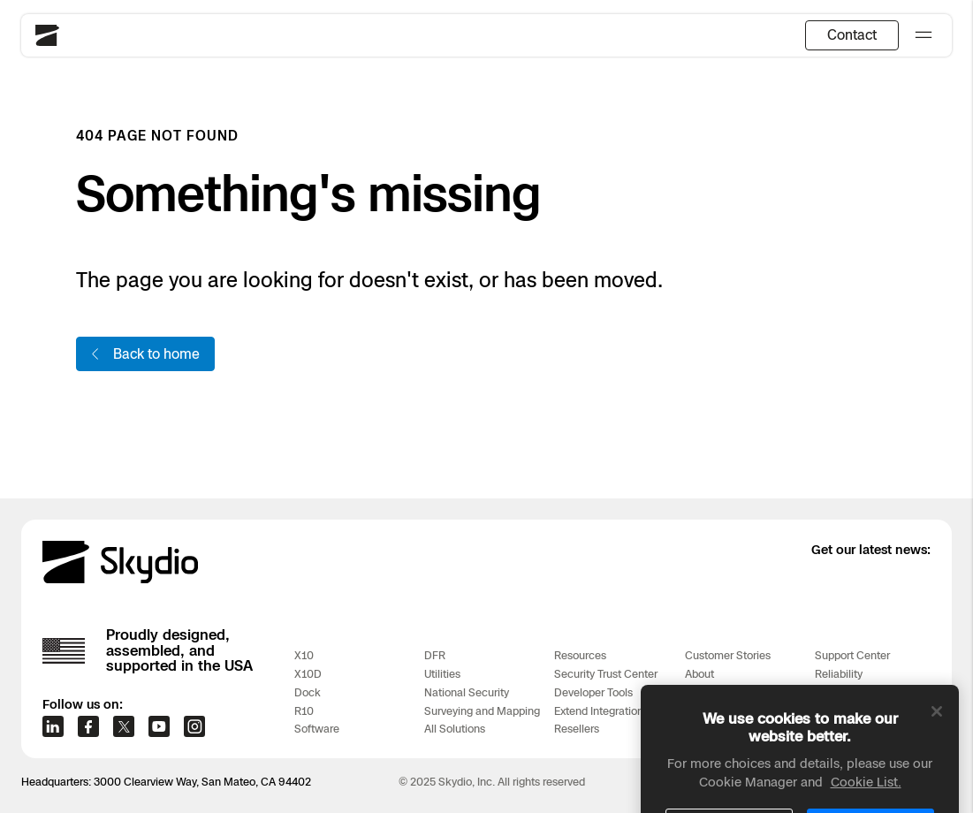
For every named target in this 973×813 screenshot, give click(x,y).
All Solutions (454, 728)
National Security (466, 692)
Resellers (576, 728)
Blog (696, 692)
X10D (308, 673)
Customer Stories (728, 655)
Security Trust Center (606, 673)
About (699, 673)
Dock (307, 692)
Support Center (852, 655)
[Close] (936, 730)
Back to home (143, 353)
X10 (304, 655)
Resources (580, 655)
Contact (852, 34)
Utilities (442, 673)
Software (316, 728)
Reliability (839, 673)
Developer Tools (593, 692)
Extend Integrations (601, 711)
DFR (434, 655)
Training (834, 692)
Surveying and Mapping (482, 711)
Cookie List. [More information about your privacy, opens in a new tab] (866, 801)
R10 (304, 711)
